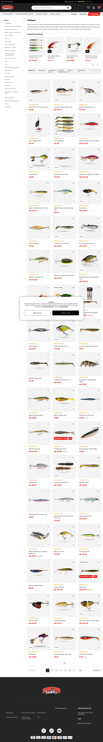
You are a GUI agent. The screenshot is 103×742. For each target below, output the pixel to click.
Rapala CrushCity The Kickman (88, 346)
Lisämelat (7, 107)
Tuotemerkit (83, 14)
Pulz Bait (7, 73)
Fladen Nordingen (34, 243)
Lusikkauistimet (9, 76)
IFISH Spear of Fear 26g (86, 415)
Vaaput (13, 104)
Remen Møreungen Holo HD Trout (64, 275)
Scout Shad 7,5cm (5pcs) (61, 243)
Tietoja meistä (41, 712)
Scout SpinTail (33, 174)
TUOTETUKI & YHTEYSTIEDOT (26, 718)
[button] (88, 1)
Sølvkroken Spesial (59, 620)
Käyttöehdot (9, 712)
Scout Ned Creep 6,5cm (61, 482)
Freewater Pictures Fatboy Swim (89, 620)
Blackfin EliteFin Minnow (36, 585)
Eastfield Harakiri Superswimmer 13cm (89, 278)
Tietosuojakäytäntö (11, 717)
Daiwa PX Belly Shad (60, 415)
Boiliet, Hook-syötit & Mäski (13, 26)
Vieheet (13, 20)
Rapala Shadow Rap (85, 516)
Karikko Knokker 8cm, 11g (87, 107)
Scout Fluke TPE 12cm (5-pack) (38, 107)
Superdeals (94, 14)
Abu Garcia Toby (84, 551)
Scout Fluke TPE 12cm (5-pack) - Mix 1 (35, 57)
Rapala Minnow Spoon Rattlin (88, 449)
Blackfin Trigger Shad (35, 378)
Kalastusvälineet (8, 14)
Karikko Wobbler (59, 587)
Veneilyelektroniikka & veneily (24, 14)
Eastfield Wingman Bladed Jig (63, 107)
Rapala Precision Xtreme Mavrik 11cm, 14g (63, 517)
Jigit (6, 64)
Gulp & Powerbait (10, 44)
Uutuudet (74, 14)
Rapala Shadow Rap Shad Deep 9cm (63, 209)
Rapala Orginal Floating (36, 415)
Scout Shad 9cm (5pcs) (86, 243)
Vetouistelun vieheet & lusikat (13, 92)
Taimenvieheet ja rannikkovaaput (13, 54)
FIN (8, 1)
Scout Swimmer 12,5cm (61, 346)
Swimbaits (13, 85)
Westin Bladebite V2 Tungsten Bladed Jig (38, 552)
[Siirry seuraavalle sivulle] (97, 670)
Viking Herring (33, 346)
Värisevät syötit (9, 98)
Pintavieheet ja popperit (12, 101)
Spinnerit (13, 79)
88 (80, 670)
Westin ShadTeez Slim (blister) (88, 312)
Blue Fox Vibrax (33, 620)
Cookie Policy (63, 307)
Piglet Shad (82, 587)
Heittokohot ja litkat (13, 29)
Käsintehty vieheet (13, 47)
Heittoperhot (8, 82)
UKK (38, 717)
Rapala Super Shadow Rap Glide (89, 174)
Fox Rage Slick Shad (60, 449)
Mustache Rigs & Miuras (12, 67)
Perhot (13, 38)
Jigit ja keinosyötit (13, 58)
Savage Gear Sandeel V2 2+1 (63, 380)
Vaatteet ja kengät (41, 14)
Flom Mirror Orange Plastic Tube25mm (91, 57)
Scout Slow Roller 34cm (61, 174)
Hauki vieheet (9, 35)
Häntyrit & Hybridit (10, 88)
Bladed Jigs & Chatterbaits (13, 32)
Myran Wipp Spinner (35, 141)
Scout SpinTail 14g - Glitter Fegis (73, 57)
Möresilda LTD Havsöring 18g (38, 514)
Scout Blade (82, 208)
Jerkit (6, 61)
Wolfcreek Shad (84, 482)
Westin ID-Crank (59, 551)
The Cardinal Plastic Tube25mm (54, 57)
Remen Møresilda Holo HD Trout (38, 208)
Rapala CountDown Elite (36, 277)
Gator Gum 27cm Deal (85, 654)
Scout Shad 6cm (59, 141)
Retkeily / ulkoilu (55, 14)
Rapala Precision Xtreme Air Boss (89, 141)
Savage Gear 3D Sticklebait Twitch (87, 380)
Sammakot (8, 41)
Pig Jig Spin (32, 654)
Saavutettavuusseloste (28, 712)
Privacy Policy (48, 307)
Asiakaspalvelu (68, 1)
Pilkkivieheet (13, 70)
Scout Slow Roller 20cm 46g (62, 654)
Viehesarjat (13, 23)
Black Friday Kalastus (84, 723)
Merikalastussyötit (13, 50)
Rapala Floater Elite (34, 449)
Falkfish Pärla (33, 482)
